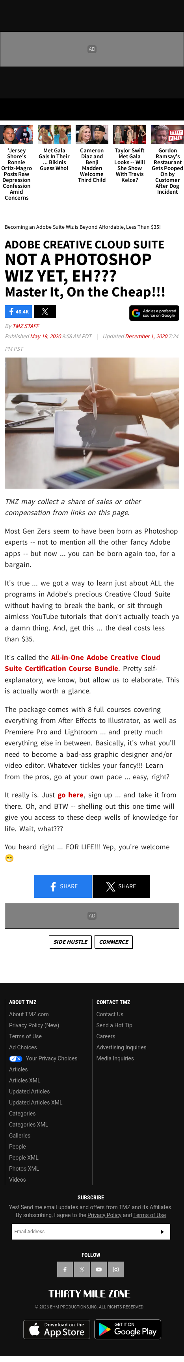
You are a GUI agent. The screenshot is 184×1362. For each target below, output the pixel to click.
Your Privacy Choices (43, 1058)
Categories (22, 1113)
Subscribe (162, 1232)
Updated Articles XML (35, 1102)
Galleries (19, 1135)
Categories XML (28, 1124)
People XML (24, 1157)
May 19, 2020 (46, 336)
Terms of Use (25, 1036)
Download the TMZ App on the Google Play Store (127, 1329)
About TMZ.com (29, 1014)
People (17, 1146)
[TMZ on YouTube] (99, 1269)
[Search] (173, 109)
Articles (18, 1069)
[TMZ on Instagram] (116, 1269)
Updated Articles (29, 1091)
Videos (17, 1180)
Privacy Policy (104, 1215)
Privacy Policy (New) (34, 1025)
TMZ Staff (25, 326)
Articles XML (25, 1080)
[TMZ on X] (82, 1269)
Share (63, 886)
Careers (106, 1036)
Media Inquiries (115, 1058)
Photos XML (24, 1169)
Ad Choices (23, 1047)
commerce (113, 941)
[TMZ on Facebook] (65, 1269)
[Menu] (11, 109)
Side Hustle (70, 941)
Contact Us (110, 1014)
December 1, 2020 (146, 336)
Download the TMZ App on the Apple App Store (56, 1330)
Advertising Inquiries (122, 1047)
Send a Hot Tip (114, 1025)
